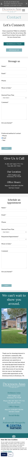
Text (3, 140)
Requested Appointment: (10, 236)
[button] (26, 3)
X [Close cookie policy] (26, 439)
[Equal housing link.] (14, 436)
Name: (3, 66)
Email (3, 138)
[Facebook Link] (4, 418)
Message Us (14, 50)
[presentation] (12, 127)
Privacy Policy (7, 451)
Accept (4, 454)
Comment (5, 102)
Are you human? (7, 123)
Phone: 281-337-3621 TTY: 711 (14, 401)
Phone (4, 135)
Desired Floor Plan (7, 95)
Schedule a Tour (14, 44)
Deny (10, 454)
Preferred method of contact (11, 133)
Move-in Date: (6, 88)
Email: (3, 73)
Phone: (3, 80)
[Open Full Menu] (23, 10)
